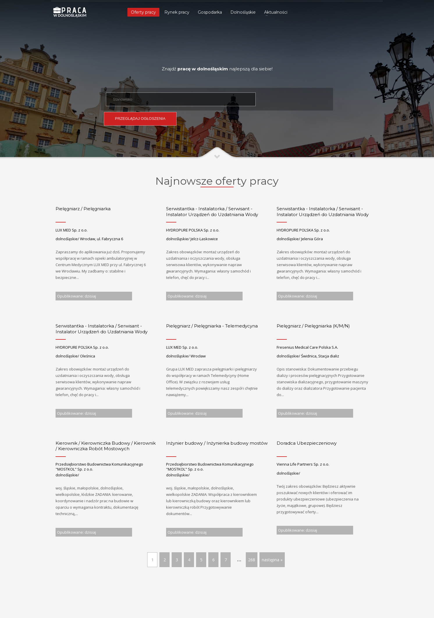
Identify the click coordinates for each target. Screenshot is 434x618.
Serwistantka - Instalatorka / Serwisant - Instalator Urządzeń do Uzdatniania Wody (212, 211)
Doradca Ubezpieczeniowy (307, 443)
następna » (272, 559)
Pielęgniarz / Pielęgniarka (83, 208)
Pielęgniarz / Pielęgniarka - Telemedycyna (212, 326)
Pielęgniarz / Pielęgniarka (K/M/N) (313, 326)
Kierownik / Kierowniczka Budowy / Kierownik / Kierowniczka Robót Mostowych (106, 446)
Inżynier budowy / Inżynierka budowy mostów (217, 443)
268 (251, 559)
